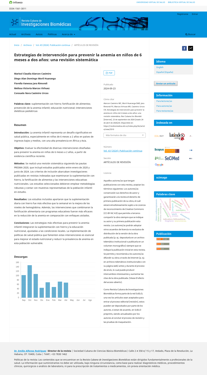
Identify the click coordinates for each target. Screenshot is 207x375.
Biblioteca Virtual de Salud (181, 2)
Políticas (52, 34)
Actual (12, 34)
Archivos (26, 34)
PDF (110, 72)
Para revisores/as (164, 110)
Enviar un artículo (165, 83)
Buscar (190, 34)
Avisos (39, 34)
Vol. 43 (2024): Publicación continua (53, 45)
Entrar (195, 14)
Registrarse (182, 14)
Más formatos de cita (116, 135)
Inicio (16, 45)
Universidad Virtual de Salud (150, 2)
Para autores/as (164, 105)
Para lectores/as (164, 101)
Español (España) (164, 72)
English (159, 67)
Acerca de (67, 34)
